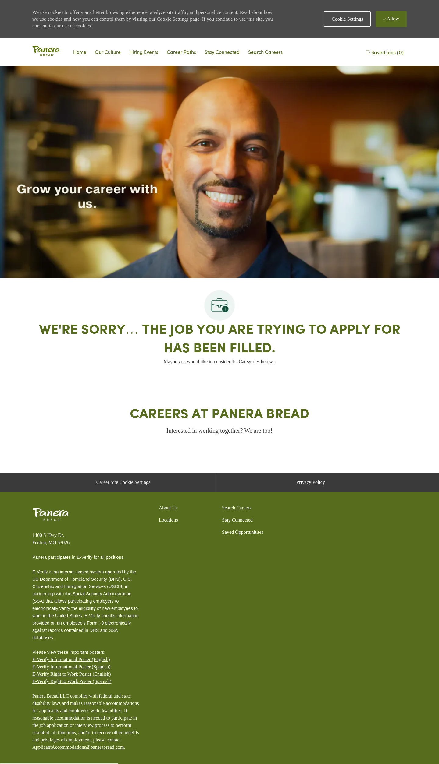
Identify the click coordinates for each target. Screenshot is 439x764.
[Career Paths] (181, 51)
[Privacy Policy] (310, 482)
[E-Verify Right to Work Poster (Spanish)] (71, 681)
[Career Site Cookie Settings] (123, 482)
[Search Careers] (265, 51)
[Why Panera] (108, 51)
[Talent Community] (222, 51)
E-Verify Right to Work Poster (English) (71, 674)
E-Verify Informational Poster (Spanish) (71, 666)
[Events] (143, 51)
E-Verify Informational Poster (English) (71, 659)
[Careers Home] (79, 51)
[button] (347, 19)
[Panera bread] (46, 51)
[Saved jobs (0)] (384, 51)
